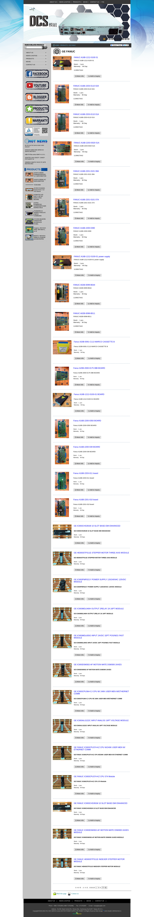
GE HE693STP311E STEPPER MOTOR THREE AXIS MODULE (101, 553)
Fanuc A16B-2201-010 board (85, 500)
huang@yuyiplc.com (99, 906)
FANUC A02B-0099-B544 (84, 285)
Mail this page (61, 894)
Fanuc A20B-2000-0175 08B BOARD (89, 368)
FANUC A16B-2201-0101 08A (86, 171)
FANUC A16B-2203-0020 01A (86, 143)
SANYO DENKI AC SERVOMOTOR (40, 180)
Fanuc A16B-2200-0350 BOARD (87, 421)
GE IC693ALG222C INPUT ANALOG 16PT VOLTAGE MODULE (101, 720)
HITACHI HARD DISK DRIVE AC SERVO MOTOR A (34, 150)
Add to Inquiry (94, 76)
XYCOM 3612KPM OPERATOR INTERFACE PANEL (40, 221)
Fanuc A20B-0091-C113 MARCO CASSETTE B (94, 342)
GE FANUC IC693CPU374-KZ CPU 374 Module (94, 776)
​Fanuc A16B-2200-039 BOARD (86, 447)
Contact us (75, 894)
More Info (79, 76)
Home (57, 45)
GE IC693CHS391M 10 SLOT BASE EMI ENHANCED (97, 526)
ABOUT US (53, 2)
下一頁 (104, 887)
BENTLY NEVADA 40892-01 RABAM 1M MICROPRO (39, 237)
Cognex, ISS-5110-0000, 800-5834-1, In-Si (40, 229)
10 (128, 39)
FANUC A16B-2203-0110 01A (86, 114)
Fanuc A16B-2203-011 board (85, 473)
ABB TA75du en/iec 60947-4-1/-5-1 (35, 154)
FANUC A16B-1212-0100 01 (86, 57)
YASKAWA (37, 185)
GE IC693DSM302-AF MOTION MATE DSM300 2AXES (98, 664)
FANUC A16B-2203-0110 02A (86, 86)
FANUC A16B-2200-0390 (84, 228)
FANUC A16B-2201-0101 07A (86, 200)
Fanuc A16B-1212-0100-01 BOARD (89, 394)
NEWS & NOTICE (64, 2)
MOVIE (85, 2)
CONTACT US (94, 2)
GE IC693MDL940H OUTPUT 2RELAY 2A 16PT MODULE (99, 609)
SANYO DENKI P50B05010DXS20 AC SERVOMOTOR (40, 174)
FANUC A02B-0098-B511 (84, 313)
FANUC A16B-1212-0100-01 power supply (92, 256)
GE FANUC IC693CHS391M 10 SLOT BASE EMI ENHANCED (100, 803)
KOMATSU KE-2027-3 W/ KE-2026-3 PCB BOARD (39, 197)
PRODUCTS (77, 2)
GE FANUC (72, 45)
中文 (102, 2)
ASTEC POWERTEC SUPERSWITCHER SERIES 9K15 (40, 205)
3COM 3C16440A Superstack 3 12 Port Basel (39, 189)
